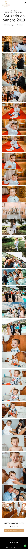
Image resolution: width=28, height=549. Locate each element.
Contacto (17, 540)
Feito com (14, 547)
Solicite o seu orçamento (14, 530)
